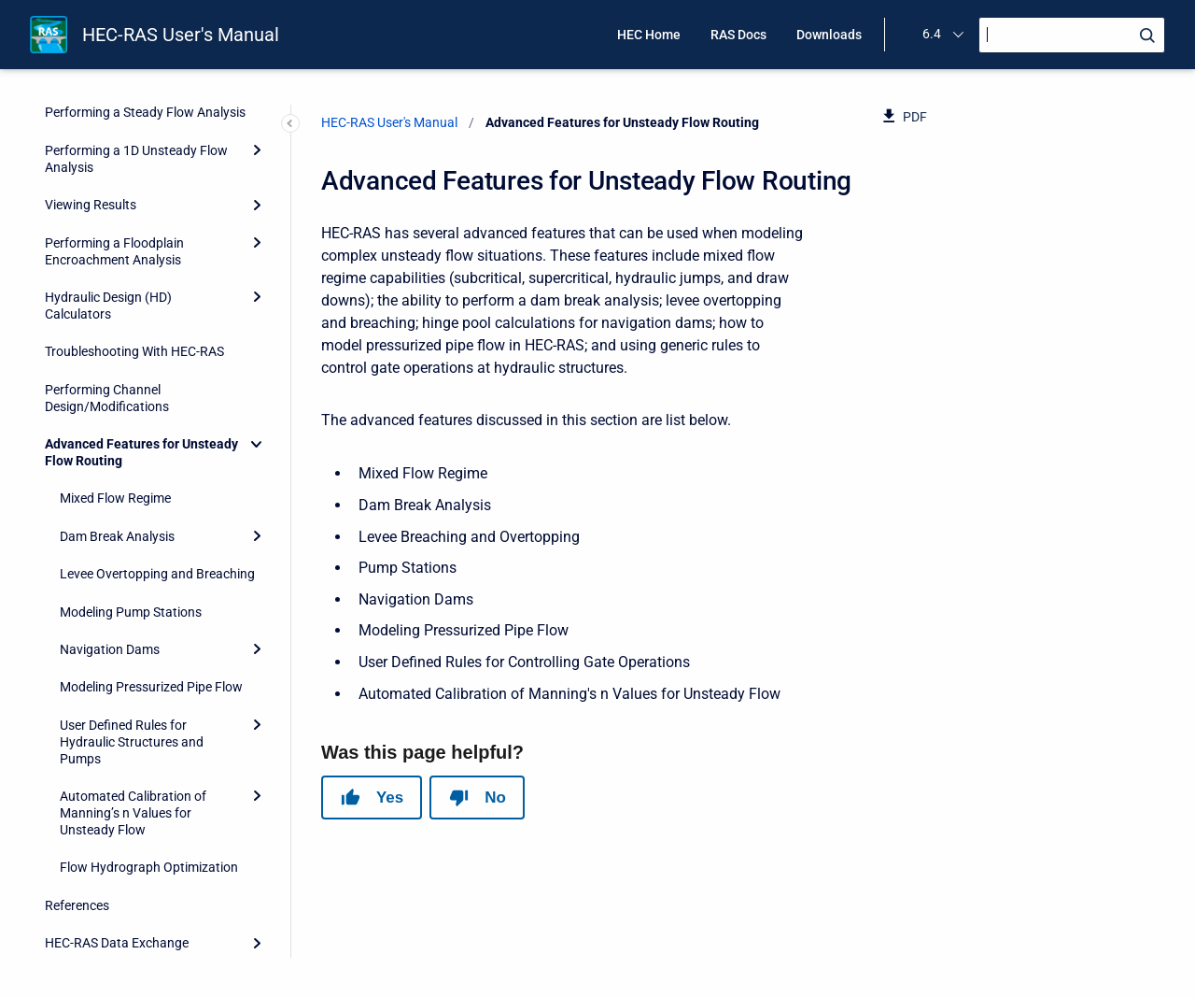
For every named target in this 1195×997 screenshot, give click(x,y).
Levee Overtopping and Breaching (157, 456)
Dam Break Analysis (117, 418)
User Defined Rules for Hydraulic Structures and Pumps (132, 624)
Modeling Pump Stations (131, 494)
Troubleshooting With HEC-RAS (134, 233)
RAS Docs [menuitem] (738, 34)
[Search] (1071, 35)
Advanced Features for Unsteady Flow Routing (141, 334)
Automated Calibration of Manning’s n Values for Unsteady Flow (133, 695)
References (77, 787)
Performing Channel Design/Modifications (107, 280)
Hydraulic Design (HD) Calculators (108, 188)
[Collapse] (256, 326)
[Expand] (256, 124)
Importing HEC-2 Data (108, 900)
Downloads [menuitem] (829, 34)
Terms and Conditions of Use (127, 938)
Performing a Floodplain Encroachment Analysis (114, 134)
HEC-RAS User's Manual (180, 34)
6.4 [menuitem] (931, 33)
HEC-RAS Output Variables (122, 863)
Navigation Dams (110, 531)
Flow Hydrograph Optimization (149, 749)
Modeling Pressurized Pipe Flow (151, 569)
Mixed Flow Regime (115, 380)
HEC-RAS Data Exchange (117, 825)
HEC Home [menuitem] (649, 34)
